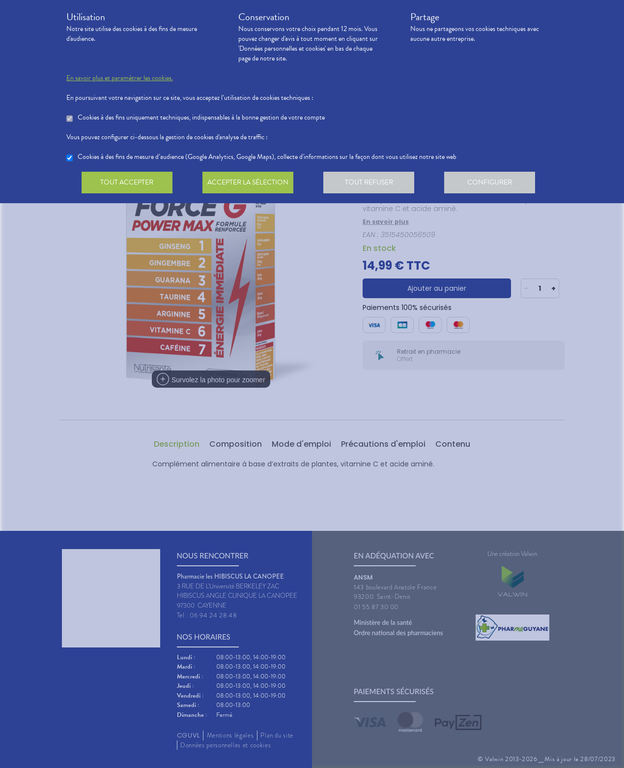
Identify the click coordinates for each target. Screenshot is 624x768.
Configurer (496, 184)
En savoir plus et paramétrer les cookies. (119, 78)
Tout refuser (373, 184)
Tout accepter (127, 184)
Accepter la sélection (251, 184)
